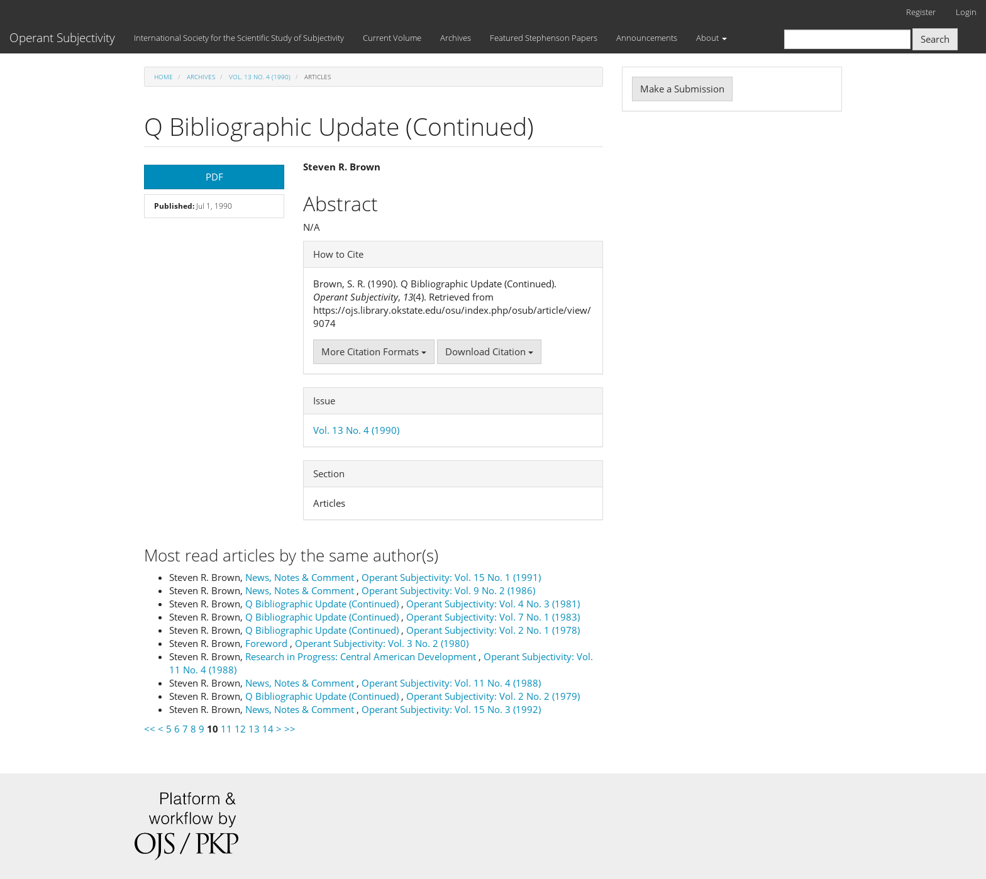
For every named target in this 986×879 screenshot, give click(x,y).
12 (240, 728)
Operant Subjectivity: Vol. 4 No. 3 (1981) (493, 603)
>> (290, 728)
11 (226, 728)
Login (966, 12)
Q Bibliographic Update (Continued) (323, 603)
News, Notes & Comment (301, 577)
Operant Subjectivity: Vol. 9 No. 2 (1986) (448, 590)
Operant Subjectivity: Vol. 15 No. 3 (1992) (451, 709)
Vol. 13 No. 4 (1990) (260, 76)
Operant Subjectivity (62, 38)
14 (268, 728)
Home (163, 76)
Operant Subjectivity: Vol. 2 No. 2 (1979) (493, 696)
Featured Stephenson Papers (543, 37)
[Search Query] (847, 39)
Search (935, 39)
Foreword (267, 643)
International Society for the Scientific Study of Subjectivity (239, 37)
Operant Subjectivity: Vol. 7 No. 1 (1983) (493, 617)
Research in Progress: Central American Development (362, 656)
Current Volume (392, 37)
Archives (455, 37)
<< (149, 728)
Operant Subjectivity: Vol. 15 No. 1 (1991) (451, 577)
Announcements (646, 37)
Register (921, 12)
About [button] (711, 37)
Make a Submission (682, 88)
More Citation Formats (373, 351)
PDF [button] (214, 176)
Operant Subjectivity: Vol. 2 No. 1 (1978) (493, 630)
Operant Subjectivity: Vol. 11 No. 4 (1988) (451, 683)
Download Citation (489, 351)
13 (254, 728)
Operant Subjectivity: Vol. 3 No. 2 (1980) (381, 643)
